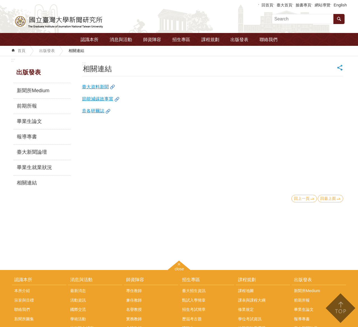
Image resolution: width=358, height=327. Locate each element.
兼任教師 (134, 300)
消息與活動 (121, 39)
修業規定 (246, 309)
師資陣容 (152, 39)
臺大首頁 (284, 5)
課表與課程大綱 (251, 300)
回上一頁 (302, 198)
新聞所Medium (33, 90)
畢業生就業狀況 (34, 167)
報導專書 (27, 136)
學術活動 (78, 319)
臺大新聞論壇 (32, 152)
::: (13, 60)
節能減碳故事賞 (97, 98)
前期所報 (27, 106)
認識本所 (89, 39)
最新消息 (78, 290)
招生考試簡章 (194, 309)
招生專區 (181, 39)
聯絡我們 (268, 39)
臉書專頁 (303, 5)
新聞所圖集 (24, 319)
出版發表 (239, 39)
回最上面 (328, 198)
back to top (340, 308)
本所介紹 (22, 290)
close (179, 268)
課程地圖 (246, 290)
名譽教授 (134, 309)
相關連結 (76, 50)
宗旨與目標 (24, 300)
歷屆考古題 (192, 319)
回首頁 (267, 5)
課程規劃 (210, 39)
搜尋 (339, 19)
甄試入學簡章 (194, 300)
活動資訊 (78, 300)
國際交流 (78, 309)
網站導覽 (322, 5)
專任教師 (134, 290)
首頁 (21, 50)
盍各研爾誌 (93, 110)
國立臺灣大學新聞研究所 (59, 21)
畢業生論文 (29, 121)
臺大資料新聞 (95, 86)
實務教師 (134, 319)
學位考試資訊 (250, 319)
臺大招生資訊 (194, 290)
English (340, 5)
